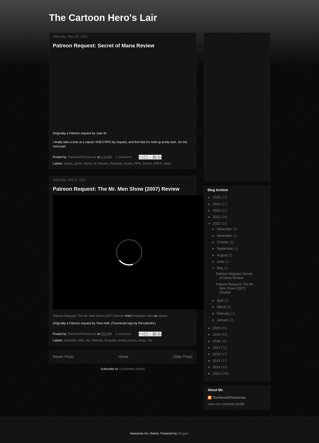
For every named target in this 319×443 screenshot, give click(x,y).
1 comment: (124, 157)
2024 (217, 204)
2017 (217, 347)
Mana (88, 163)
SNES (157, 163)
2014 (217, 367)
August (222, 255)
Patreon (103, 163)
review (128, 163)
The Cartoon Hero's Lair (103, 17)
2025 (217, 197)
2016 (217, 354)
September (225, 248)
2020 (217, 328)
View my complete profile (226, 404)
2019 (217, 334)
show (142, 340)
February (224, 313)
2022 (217, 217)
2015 (217, 361)
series (132, 340)
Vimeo (162, 316)
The (149, 340)
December (225, 229)
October (223, 242)
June (221, 262)
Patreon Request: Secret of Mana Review (104, 46)
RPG (137, 163)
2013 (217, 373)
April (220, 300)
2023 (217, 210)
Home (123, 357)
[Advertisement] (237, 106)
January (223, 320)
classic (68, 163)
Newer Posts (63, 357)
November (225, 236)
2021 (217, 223)
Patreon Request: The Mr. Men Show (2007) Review (116, 189)
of (95, 163)
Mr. (88, 340)
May (220, 268)
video (167, 163)
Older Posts (182, 357)
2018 (217, 341)
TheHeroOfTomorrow (229, 397)
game (78, 163)
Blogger (183, 433)
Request (116, 163)
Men (81, 340)
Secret (147, 163)
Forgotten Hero (142, 316)
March (222, 307)
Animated (69, 340)
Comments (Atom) (132, 369)
